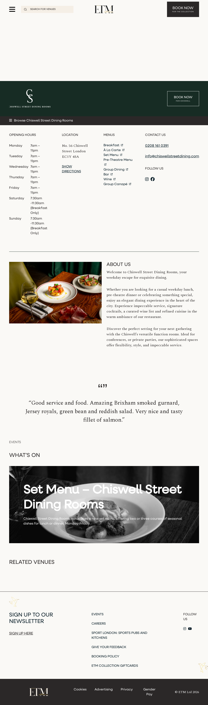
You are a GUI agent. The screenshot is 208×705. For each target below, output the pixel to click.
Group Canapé (117, 184)
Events (97, 614)
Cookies (80, 689)
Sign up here (21, 634)
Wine (109, 179)
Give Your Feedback (109, 647)
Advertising (104, 689)
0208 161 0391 (157, 146)
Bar (108, 174)
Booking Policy (105, 656)
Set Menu (112, 155)
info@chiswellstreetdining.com (172, 156)
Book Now (183, 9)
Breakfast (113, 145)
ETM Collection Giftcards (115, 666)
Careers (99, 623)
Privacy (127, 689)
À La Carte (113, 150)
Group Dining (115, 169)
